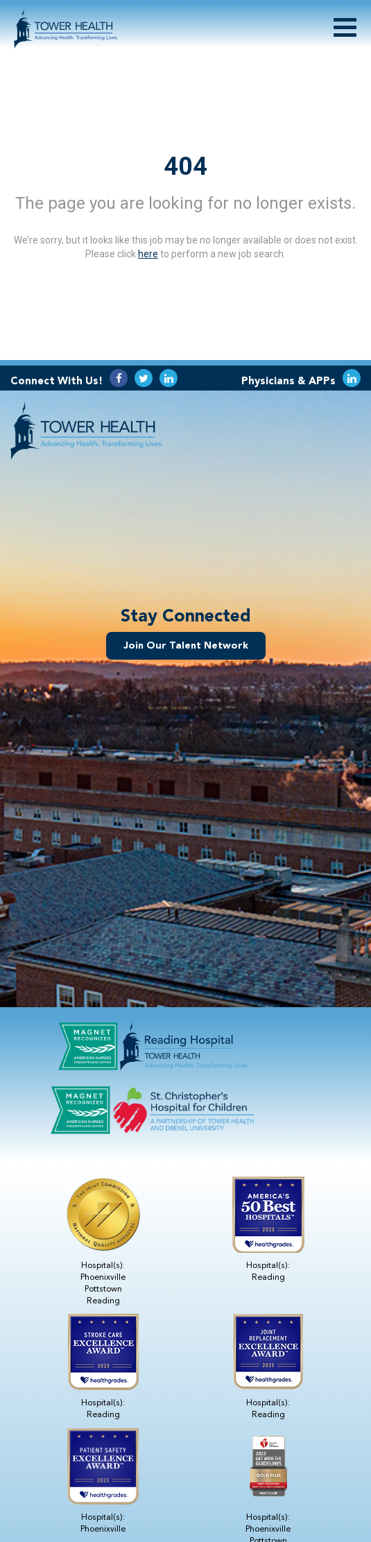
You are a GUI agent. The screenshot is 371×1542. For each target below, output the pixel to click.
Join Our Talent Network (185, 645)
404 (185, 166)
